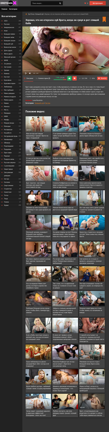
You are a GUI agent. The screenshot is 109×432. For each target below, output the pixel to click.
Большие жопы (9, 37)
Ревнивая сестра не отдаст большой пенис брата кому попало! (90, 364)
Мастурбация (8, 90)
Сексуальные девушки (8, 174)
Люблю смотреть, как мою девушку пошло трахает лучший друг (64, 413)
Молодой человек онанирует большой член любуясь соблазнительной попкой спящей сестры (38, 235)
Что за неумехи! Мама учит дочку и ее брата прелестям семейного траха (36, 285)
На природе (8, 130)
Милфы (6, 120)
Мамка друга (8, 100)
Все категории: (9, 16)
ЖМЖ (6, 60)
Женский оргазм (9, 57)
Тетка (6, 195)
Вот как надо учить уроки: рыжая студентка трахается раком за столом (92, 209)
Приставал (7, 153)
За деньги (7, 64)
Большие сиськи (9, 41)
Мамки (6, 103)
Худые (6, 205)
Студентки (8, 189)
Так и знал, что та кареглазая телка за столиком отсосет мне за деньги (64, 285)
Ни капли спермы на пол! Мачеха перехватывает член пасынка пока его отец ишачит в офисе (65, 234)
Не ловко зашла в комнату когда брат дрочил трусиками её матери (38, 261)
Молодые (7, 126)
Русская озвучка (9, 162)
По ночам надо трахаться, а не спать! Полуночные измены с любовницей (64, 261)
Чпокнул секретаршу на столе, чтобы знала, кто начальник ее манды (91, 310)
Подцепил (7, 149)
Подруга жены (9, 159)
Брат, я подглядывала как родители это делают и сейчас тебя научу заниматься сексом (91, 413)
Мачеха (6, 106)
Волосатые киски (10, 47)
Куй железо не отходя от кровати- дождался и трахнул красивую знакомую (91, 261)
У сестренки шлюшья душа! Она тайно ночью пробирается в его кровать (64, 135)
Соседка (7, 182)
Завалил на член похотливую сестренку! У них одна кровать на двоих (38, 209)
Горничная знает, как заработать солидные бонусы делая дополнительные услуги (92, 160)
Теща (6, 199)
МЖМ (6, 116)
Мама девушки (9, 93)
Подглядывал (8, 146)
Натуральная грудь (10, 136)
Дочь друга (8, 50)
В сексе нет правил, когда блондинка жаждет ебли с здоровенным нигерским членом (65, 337)
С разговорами (9, 166)
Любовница (8, 87)
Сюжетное (7, 192)
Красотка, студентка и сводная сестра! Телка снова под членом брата (91, 234)
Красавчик (7, 80)
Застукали (7, 67)
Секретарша (8, 169)
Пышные (7, 156)
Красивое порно (9, 83)
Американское (9, 27)
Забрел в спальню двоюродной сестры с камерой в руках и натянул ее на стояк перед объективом (64, 311)
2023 (5, 21)
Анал (5, 31)
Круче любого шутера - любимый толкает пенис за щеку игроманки (38, 387)
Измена (6, 73)
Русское (7, 24)
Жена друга (8, 54)
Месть (6, 110)
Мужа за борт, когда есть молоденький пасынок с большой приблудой (92, 388)
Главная (4, 9)
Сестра (47, 103)
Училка (6, 202)
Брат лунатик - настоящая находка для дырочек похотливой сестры (35, 185)
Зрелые (6, 70)
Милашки (7, 113)
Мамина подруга (10, 97)
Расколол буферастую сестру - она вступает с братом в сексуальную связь (64, 364)
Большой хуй (39, 103)
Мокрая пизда (9, 123)
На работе (7, 133)
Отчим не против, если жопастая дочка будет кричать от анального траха (38, 160)
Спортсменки (8, 185)
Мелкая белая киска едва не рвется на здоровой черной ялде (65, 208)
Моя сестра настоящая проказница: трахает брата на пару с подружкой (37, 135)
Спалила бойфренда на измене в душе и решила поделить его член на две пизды (65, 185)
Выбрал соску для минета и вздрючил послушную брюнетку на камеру (64, 160)
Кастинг (7, 77)
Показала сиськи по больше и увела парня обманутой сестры (91, 134)
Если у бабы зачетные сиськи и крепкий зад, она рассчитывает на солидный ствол (37, 337)
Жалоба (102, 78)
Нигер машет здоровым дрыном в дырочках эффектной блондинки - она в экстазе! (38, 413)
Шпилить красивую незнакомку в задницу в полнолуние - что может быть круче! (65, 388)
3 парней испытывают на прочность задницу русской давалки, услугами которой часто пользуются (92, 338)
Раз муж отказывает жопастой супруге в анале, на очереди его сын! (91, 285)
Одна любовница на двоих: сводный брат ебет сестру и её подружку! (37, 364)
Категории (13, 9)
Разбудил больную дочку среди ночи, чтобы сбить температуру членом (37, 310)
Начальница (8, 139)
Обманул (7, 143)
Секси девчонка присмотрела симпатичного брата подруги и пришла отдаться (91, 185)
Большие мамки (9, 34)
